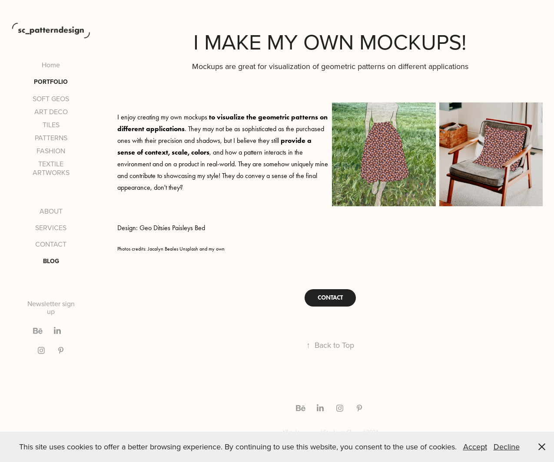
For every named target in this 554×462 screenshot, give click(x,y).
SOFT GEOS (51, 98)
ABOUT (51, 211)
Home (51, 64)
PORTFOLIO (51, 81)
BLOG (51, 261)
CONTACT (50, 244)
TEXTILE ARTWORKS (51, 168)
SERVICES (50, 227)
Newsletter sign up (51, 307)
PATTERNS (51, 137)
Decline (507, 446)
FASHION (50, 150)
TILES (51, 124)
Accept (475, 446)
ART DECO (51, 111)
